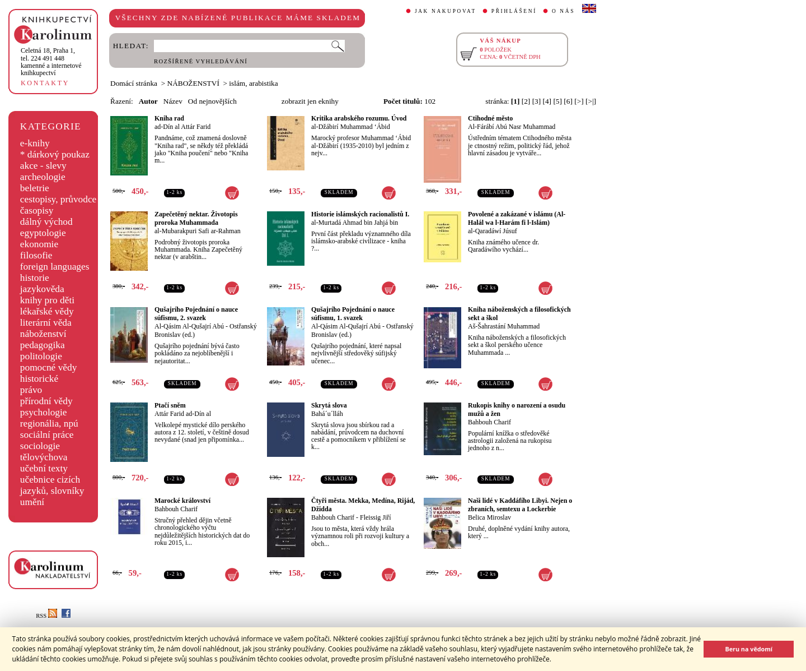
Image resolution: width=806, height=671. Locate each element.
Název (172, 101)
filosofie (36, 255)
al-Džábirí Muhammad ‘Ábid (350, 127)
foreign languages (55, 266)
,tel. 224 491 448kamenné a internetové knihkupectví (51, 62)
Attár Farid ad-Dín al (182, 414)
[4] (547, 101)
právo (31, 390)
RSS (46, 616)
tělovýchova (44, 457)
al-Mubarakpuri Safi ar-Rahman (197, 231)
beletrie (34, 188)
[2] (526, 101)
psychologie (43, 412)
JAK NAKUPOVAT (445, 11)
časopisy (37, 210)
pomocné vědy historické (48, 373)
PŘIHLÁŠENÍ (514, 11)
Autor (148, 101)
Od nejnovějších (212, 101)
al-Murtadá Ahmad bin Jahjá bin (354, 222)
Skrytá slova (329, 405)
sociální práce (47, 434)
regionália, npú (49, 423)
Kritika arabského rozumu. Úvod (358, 118)
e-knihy (35, 143)
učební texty (44, 468)
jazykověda (42, 289)
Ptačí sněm (170, 405)
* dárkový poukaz (55, 154)
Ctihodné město (490, 118)
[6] (568, 101)
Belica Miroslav (489, 517)
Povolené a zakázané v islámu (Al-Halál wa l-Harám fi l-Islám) (516, 218)
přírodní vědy (46, 401)
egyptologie (43, 233)
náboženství (43, 333)
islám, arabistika (253, 83)
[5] (557, 101)
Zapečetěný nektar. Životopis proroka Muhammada (196, 218)
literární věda (46, 322)
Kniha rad (169, 118)
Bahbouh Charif (489, 422)
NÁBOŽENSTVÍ (193, 83)
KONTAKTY (45, 83)
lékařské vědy (47, 311)
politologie (41, 356)
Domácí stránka (133, 83)
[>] (578, 101)
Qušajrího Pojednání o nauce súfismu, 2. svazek (196, 314)
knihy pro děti (47, 300)
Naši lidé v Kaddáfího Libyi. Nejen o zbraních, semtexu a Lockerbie (520, 505)
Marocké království (182, 501)
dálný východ (46, 221)
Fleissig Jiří (375, 517)
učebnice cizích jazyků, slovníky (52, 485)
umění (32, 502)
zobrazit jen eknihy (310, 101)
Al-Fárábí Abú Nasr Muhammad (511, 127)
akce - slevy (43, 165)
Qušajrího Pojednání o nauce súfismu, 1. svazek (353, 314)
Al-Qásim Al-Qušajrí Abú (189, 326)
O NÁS (563, 11)
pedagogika (42, 345)
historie (34, 277)
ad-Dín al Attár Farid (182, 127)
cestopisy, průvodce (58, 199)
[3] (536, 101)
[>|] (590, 101)
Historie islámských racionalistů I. (360, 214)
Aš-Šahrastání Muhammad (504, 326)
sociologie (40, 446)
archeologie (42, 177)
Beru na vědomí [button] (748, 649)
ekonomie (39, 244)
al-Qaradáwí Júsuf (492, 231)
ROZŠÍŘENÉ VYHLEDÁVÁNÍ (200, 61)
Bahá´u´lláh (327, 414)
